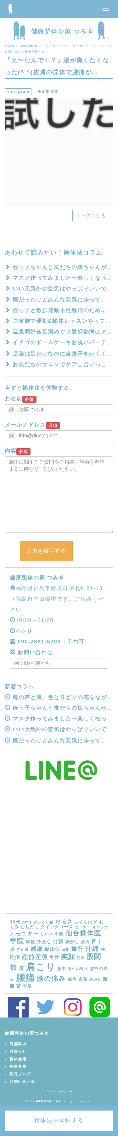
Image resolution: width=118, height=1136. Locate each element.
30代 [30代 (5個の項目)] (15, 921)
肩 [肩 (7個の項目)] (22, 968)
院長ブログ (20, 1074)
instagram (18, 92)
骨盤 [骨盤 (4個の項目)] (27, 986)
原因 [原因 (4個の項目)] (85, 942)
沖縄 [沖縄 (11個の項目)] (92, 948)
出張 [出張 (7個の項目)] (58, 941)
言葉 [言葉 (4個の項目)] (83, 979)
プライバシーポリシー (59, 1091)
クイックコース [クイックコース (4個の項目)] (57, 927)
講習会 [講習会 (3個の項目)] (95, 979)
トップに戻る (91, 215)
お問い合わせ (34, 652)
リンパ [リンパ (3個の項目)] (47, 934)
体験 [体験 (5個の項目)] (30, 941)
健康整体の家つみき (27, 1033)
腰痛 (54, 91)
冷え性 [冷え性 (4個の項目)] (44, 942)
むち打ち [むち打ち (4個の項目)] (29, 927)
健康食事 (18, 1066)
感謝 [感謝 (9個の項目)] (37, 949)
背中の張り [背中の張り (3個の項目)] (78, 969)
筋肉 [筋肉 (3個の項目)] (81, 958)
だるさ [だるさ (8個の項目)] (64, 921)
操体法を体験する (59, 1120)
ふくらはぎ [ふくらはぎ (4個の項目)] (86, 922)
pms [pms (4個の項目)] (27, 922)
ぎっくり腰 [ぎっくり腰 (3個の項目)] (44, 922)
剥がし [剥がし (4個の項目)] (72, 942)
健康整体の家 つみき (37, 578)
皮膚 (45, 91)
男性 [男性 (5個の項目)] (54, 957)
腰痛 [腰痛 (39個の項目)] (25, 978)
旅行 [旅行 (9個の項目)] (77, 949)
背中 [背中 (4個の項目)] (61, 969)
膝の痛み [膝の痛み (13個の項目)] (51, 978)
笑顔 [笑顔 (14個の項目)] (68, 957)
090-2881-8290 (39, 642)
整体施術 (18, 1059)
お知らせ (18, 1051)
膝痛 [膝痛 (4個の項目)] (72, 979)
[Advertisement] (59, 851)
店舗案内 (18, 1044)
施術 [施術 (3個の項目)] (66, 949)
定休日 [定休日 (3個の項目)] (23, 949)
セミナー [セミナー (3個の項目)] (83, 927)
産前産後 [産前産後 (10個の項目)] (35, 957)
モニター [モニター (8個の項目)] (27, 933)
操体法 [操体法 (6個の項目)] (52, 949)
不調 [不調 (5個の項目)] (59, 933)
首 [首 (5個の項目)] (18, 985)
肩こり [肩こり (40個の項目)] (41, 967)
